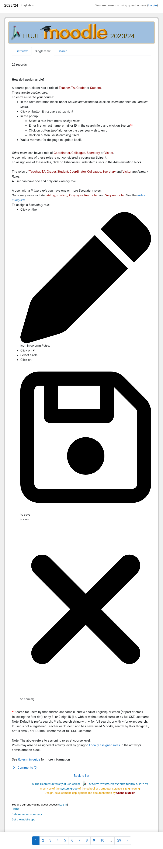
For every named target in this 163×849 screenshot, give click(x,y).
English (26, 5)
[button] (81, 767)
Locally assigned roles (104, 745)
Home (15, 808)
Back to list (81, 776)
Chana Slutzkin (125, 792)
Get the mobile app (23, 819)
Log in (152, 5)
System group (69, 788)
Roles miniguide (29, 759)
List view (21, 51)
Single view (43, 51)
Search (62, 51)
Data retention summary (27, 814)
